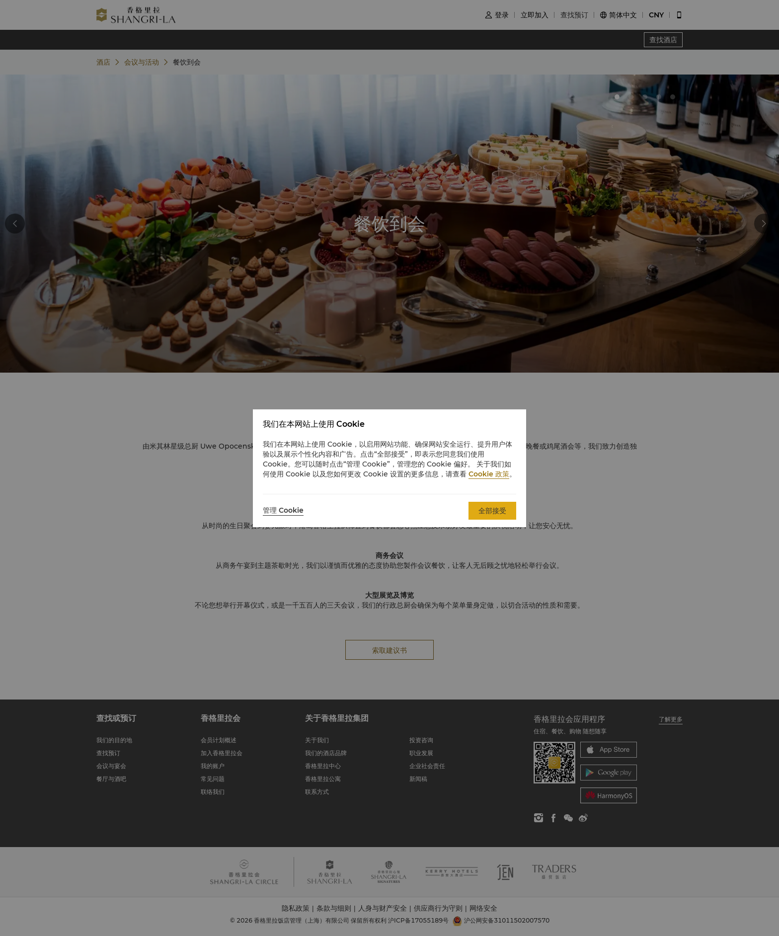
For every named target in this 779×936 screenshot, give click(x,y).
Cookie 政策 (488, 473)
